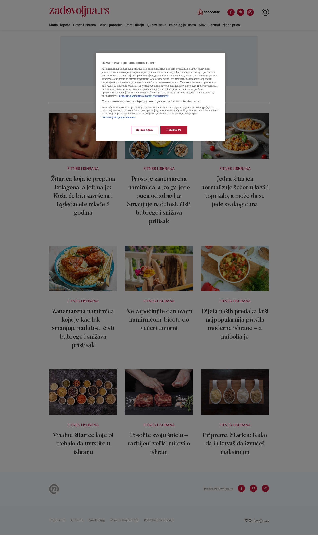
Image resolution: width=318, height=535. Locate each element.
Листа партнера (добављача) (119, 117)
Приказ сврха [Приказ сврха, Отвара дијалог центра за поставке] (144, 130)
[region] (160, 97)
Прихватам (174, 130)
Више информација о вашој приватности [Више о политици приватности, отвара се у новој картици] (143, 96)
